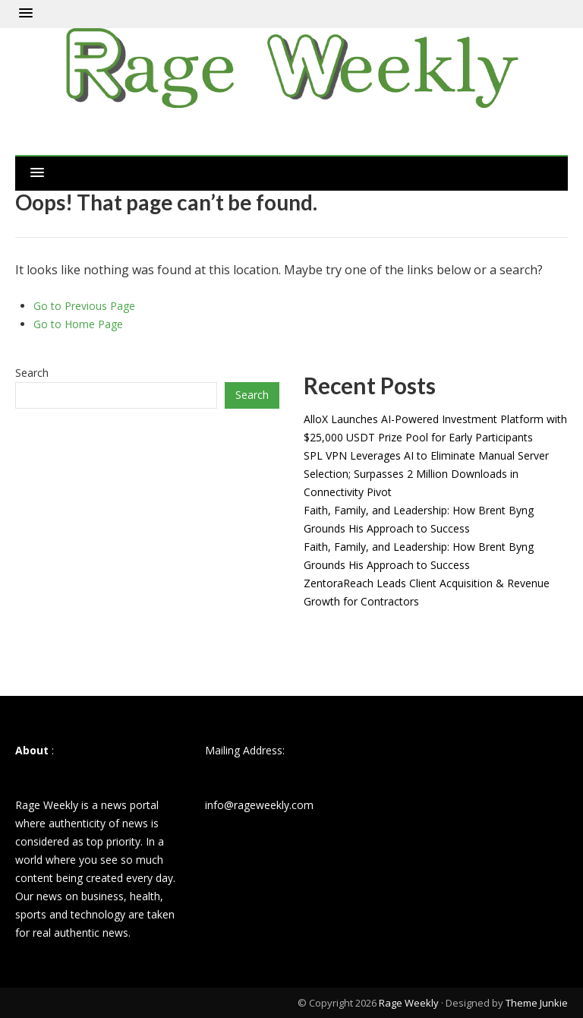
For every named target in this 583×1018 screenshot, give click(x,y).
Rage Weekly (409, 1003)
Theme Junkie (537, 1003)
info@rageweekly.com (259, 805)
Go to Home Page (78, 324)
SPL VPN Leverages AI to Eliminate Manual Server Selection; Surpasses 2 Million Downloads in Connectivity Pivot (426, 473)
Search (32, 372)
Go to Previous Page (84, 306)
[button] (26, 14)
